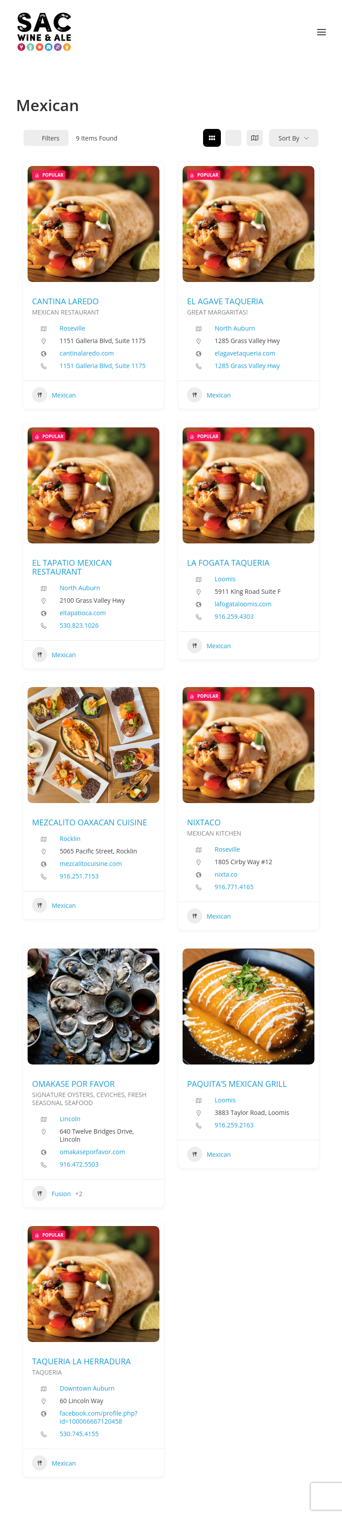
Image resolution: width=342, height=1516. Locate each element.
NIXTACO (204, 822)
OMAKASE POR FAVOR (73, 1083)
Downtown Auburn (87, 1388)
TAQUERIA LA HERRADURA (81, 1361)
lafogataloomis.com (243, 604)
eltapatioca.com (83, 613)
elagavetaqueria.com (245, 353)
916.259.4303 (234, 617)
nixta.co (226, 874)
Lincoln (70, 1118)
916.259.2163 (234, 1125)
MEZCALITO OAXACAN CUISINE (89, 822)
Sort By (288, 138)
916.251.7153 (79, 876)
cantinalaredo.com (87, 353)
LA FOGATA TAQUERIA (228, 562)
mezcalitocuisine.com (91, 864)
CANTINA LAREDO (65, 301)
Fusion (51, 1193)
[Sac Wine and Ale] (44, 32)
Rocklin (70, 838)
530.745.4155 (79, 1434)
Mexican (54, 394)
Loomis (225, 579)
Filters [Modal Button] (46, 138)
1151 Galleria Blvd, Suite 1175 (103, 366)
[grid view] (212, 138)
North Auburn (235, 328)
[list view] (233, 138)
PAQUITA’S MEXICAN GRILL (237, 1083)
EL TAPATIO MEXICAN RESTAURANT (72, 567)
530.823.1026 (79, 625)
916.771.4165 (234, 887)
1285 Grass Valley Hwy (247, 366)
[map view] (255, 138)
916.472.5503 (79, 1164)
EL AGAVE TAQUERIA (225, 301)
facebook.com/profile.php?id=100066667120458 (99, 1417)
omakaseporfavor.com (92, 1152)
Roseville (72, 328)
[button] (321, 32)
